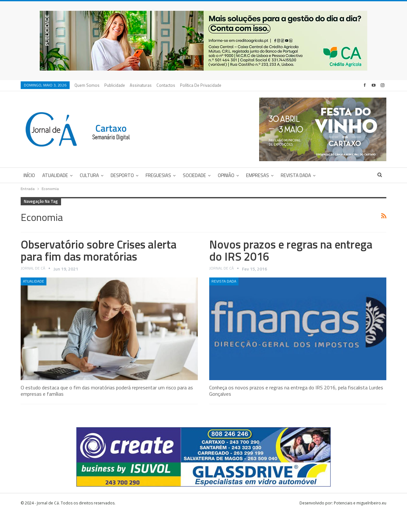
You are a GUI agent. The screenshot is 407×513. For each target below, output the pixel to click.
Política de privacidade (200, 85)
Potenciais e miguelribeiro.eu (360, 503)
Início (29, 175)
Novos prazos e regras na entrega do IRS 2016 (290, 250)
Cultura (89, 175)
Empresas (257, 175)
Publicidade (114, 85)
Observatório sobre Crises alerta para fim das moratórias (98, 250)
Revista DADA (296, 175)
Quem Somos (87, 85)
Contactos (165, 85)
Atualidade (55, 175)
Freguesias (158, 175)
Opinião (226, 175)
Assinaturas (141, 85)
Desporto (122, 175)
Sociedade (194, 175)
